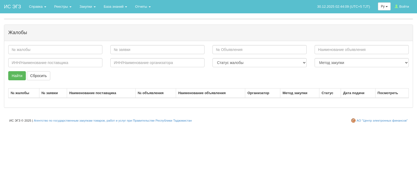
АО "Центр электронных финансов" (382, 120)
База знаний (115, 7)
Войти (402, 7)
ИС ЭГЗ (12, 6)
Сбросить (38, 76)
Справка (37, 7)
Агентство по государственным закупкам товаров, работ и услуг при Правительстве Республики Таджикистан (113, 120)
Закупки (88, 7)
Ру (384, 6)
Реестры (63, 7)
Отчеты (143, 7)
